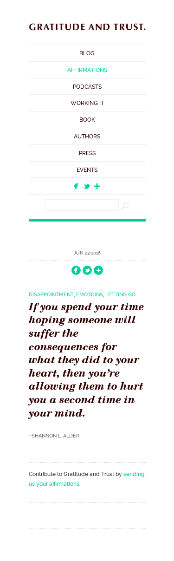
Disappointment (51, 295)
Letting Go (120, 295)
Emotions (89, 295)
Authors (87, 136)
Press (87, 153)
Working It (87, 103)
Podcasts (87, 87)
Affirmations (87, 70)
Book (87, 120)
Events (87, 170)
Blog (87, 53)
